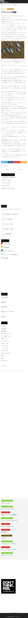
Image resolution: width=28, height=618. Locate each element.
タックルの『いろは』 (5, 340)
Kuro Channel (3, 328)
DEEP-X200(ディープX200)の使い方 (9, 177)
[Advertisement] (14, 196)
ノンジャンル (3, 326)
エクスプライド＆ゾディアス (6, 333)
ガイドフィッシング (4, 360)
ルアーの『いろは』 (5, 165)
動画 (2, 355)
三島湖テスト (3, 316)
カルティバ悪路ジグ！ (9, 219)
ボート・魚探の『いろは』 (6, 336)
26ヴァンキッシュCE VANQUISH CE (10, 254)
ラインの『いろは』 (4, 345)
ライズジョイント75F (6, 182)
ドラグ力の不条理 (6, 243)
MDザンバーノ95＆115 (6, 180)
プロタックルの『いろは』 (6, 353)
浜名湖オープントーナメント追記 (8, 188)
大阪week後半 (6, 258)
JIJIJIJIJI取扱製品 (8, 233)
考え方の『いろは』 (4, 350)
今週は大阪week (6, 247)
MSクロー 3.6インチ (6, 185)
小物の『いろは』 (4, 338)
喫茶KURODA (3, 331)
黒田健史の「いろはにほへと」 (16, 616)
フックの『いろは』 (4, 348)
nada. (2, 358)
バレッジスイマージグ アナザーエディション (13, 209)
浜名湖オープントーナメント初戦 (7, 311)
